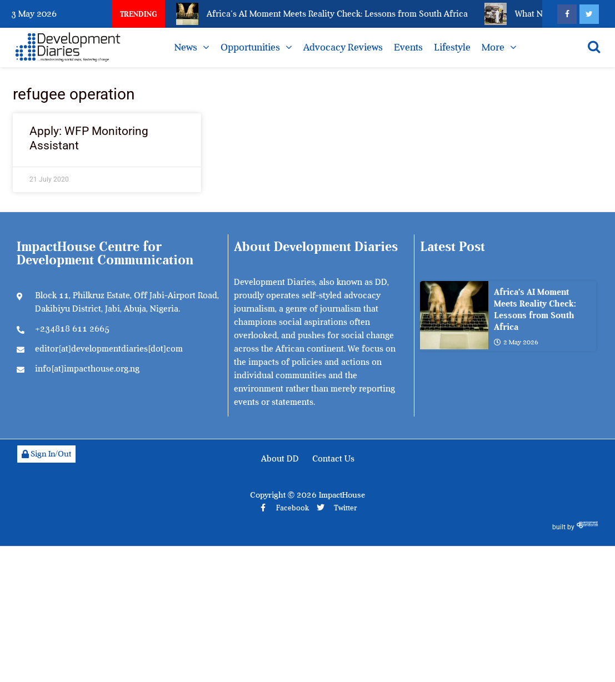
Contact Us (333, 459)
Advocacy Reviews (343, 47)
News (185, 47)
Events (408, 47)
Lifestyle (452, 47)
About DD (280, 459)
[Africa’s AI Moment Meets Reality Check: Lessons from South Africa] (454, 315)
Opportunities (250, 47)
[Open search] (594, 46)
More (493, 47)
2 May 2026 (516, 342)
